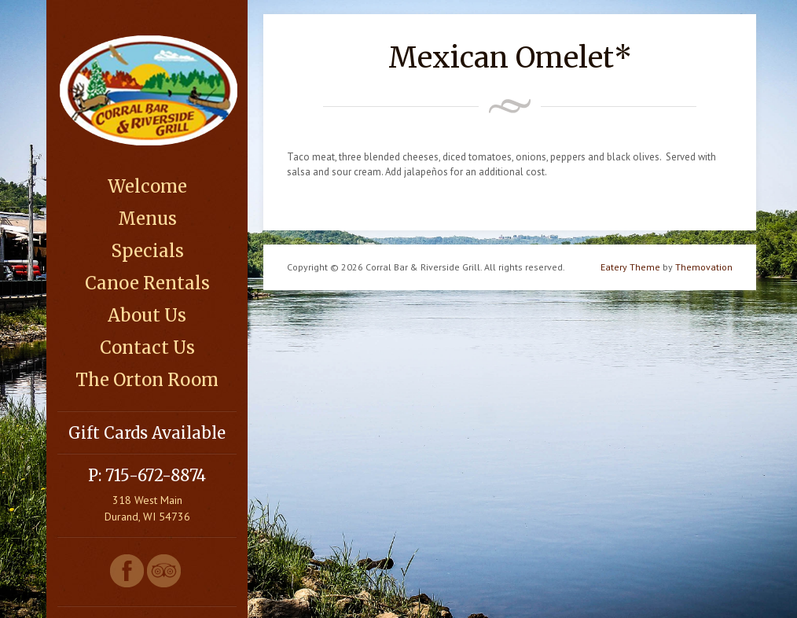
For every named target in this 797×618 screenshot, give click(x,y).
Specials (147, 251)
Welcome (147, 186)
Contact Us (147, 348)
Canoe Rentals (147, 283)
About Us (147, 315)
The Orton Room (147, 380)
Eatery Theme (630, 267)
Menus (147, 219)
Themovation (704, 267)
